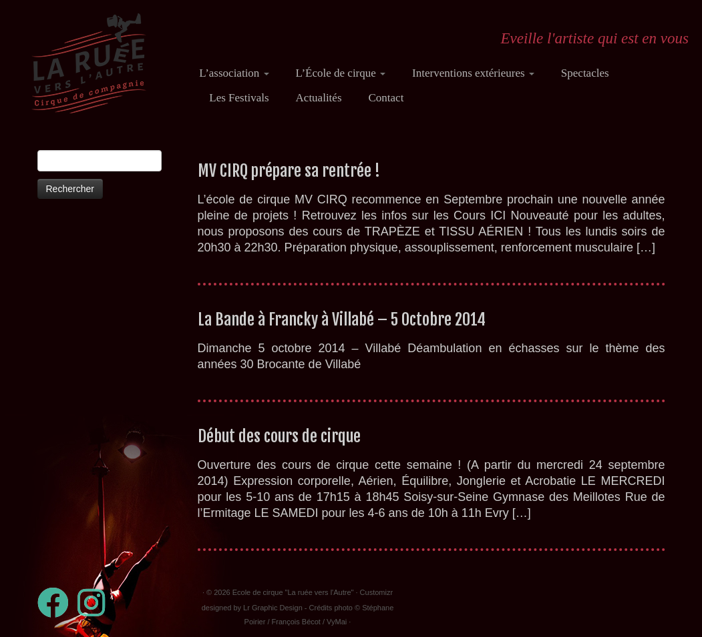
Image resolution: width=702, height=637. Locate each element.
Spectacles (585, 73)
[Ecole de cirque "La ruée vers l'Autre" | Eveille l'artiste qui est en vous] (89, 63)
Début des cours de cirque (279, 436)
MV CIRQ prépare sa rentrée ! (289, 171)
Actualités (319, 97)
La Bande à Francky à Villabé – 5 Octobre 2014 (342, 319)
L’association (234, 73)
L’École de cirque (340, 73)
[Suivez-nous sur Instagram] (95, 602)
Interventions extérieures (473, 73)
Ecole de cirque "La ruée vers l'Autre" (293, 592)
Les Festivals (239, 97)
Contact (386, 97)
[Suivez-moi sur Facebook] (57, 602)
